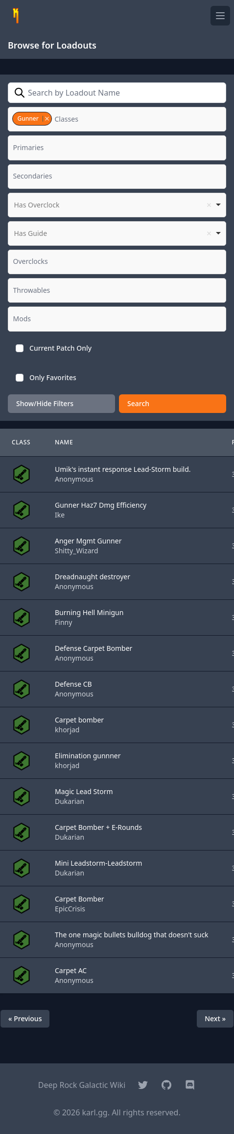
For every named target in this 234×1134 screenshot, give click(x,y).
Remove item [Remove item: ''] (209, 205)
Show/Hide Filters (44, 403)
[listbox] (117, 205)
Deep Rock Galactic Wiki (82, 1085)
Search (138, 403)
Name (64, 442)
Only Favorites (52, 377)
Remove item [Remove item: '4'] (47, 119)
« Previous (25, 1018)
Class (21, 442)
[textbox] (69, 119)
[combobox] (117, 119)
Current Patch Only (60, 348)
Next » (215, 1018)
